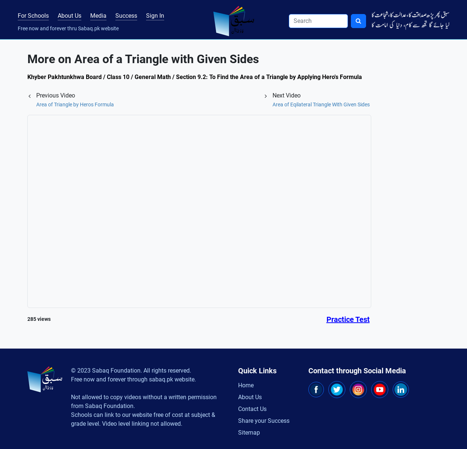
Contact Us (252, 408)
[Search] (318, 21)
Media (98, 15)
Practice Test (348, 319)
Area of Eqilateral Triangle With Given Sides (321, 104)
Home (246, 385)
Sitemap (249, 432)
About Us (69, 15)
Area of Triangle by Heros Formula (75, 104)
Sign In (155, 15)
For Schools (33, 15)
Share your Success (264, 420)
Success (126, 15)
